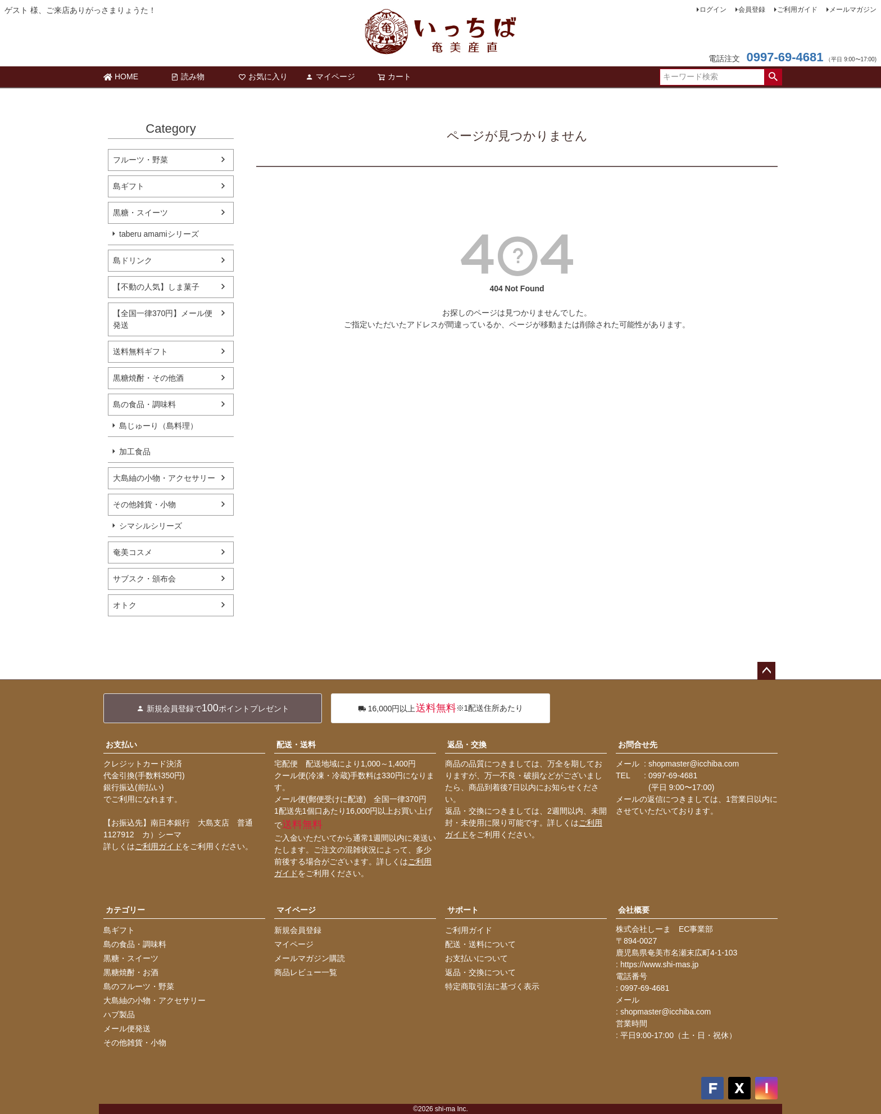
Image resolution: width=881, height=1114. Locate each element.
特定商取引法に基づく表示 (492, 986)
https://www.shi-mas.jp (659, 964)
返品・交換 (467, 744)
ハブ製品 (119, 1014)
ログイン (713, 9)
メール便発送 (127, 1028)
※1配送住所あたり (441, 708)
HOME (120, 76)
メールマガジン (853, 9)
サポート (463, 909)
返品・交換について (480, 972)
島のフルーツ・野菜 (138, 986)
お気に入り (263, 76)
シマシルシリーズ (150, 525)
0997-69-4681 (784, 57)
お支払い (121, 744)
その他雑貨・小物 (144, 504)
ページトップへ (766, 671)
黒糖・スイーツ (140, 212)
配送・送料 (296, 744)
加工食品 (135, 451)
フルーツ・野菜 (140, 159)
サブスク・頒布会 (144, 578)
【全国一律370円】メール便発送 (162, 319)
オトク (125, 605)
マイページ (330, 76)
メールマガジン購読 (309, 958)
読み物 (188, 76)
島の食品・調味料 (144, 404)
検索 (773, 77)
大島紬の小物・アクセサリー (164, 477)
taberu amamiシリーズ (159, 233)
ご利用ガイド (797, 9)
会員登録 (751, 9)
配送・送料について (480, 944)
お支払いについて (476, 958)
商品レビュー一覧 (305, 972)
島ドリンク (132, 260)
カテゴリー (125, 909)
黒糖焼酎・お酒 (130, 972)
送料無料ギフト (140, 351)
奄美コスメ (132, 552)
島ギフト (128, 186)
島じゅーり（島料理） (158, 425)
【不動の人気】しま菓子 (156, 286)
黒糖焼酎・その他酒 (148, 377)
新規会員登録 (297, 930)
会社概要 (634, 909)
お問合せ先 (637, 744)
